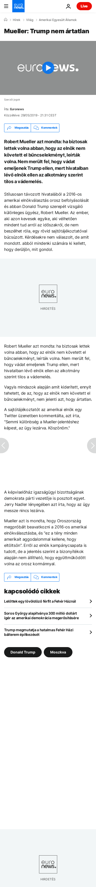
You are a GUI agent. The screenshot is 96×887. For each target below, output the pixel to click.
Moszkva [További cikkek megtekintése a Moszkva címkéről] (58, 652)
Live (84, 6)
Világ (29, 19)
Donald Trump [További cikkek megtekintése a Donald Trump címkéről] (22, 652)
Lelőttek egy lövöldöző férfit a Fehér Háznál (40, 601)
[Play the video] (48, 68)
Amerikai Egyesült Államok (58, 19)
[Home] (5, 19)
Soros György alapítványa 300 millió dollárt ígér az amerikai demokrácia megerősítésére (41, 615)
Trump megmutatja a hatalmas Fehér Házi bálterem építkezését (38, 632)
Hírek (16, 19)
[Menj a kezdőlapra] (18, 6)
